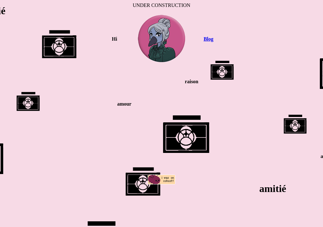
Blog (208, 39)
